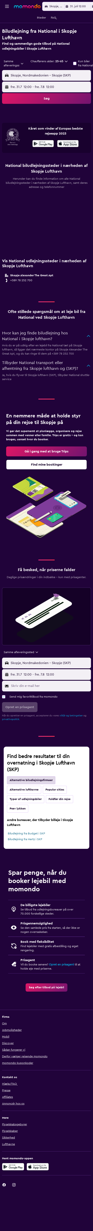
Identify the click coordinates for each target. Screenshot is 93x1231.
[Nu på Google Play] (43, 160)
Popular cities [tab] (54, 805)
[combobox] (14, 63)
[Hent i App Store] (68, 160)
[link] (46, 467)
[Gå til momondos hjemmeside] (27, 6)
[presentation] (68, 159)
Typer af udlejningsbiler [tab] (26, 815)
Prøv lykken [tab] (18, 824)
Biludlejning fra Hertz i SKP (25, 855)
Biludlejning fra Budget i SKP (26, 849)
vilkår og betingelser (71, 731)
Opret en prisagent (61, 980)
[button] (6, 6)
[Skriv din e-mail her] (50, 702)
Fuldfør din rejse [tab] (59, 815)
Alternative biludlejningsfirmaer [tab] (31, 796)
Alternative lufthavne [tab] (24, 805)
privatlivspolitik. (11, 735)
